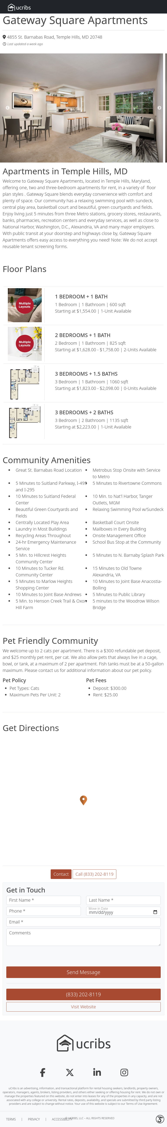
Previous (7, 108)
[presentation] (39, 956)
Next (159, 108)
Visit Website (83, 1007)
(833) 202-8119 (83, 994)
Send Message (83, 972)
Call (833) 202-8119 (94, 874)
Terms (11, 1119)
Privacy (34, 1119)
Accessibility (62, 1119)
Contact (61, 874)
